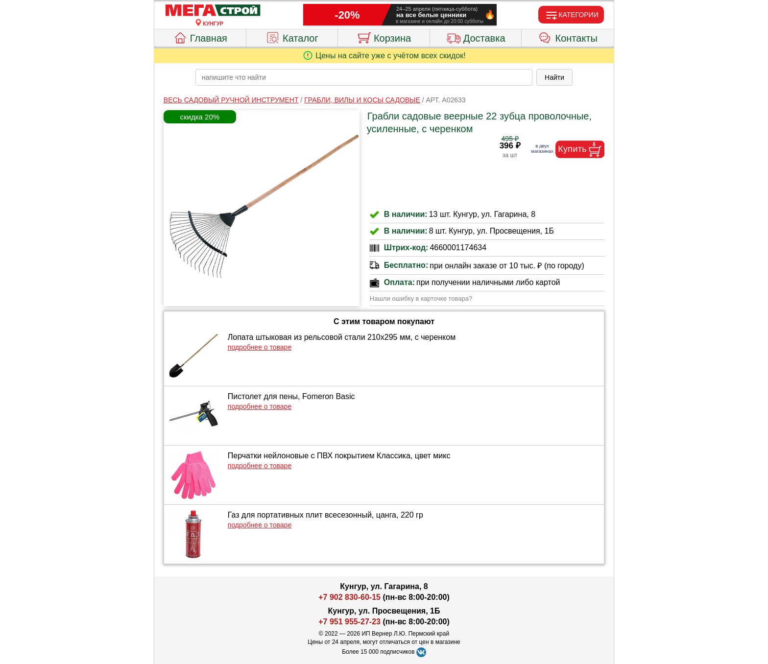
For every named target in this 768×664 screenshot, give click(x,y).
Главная (200, 36)
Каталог (291, 36)
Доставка (475, 36)
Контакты (568, 36)
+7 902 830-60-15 (349, 597)
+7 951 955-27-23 (349, 621)
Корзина (384, 36)
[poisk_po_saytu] (363, 77)
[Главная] (213, 11)
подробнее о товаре (259, 347)
